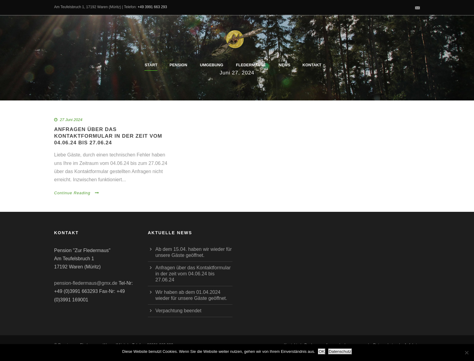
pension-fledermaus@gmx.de (85, 283)
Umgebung (211, 65)
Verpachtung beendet (178, 310)
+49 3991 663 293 (152, 7)
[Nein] (466, 353)
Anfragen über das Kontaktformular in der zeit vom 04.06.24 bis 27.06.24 (108, 136)
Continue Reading (76, 193)
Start (150, 65)
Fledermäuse (251, 65)
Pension (178, 65)
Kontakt (312, 65)
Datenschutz (340, 351)
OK (321, 351)
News (285, 65)
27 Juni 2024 (71, 119)
